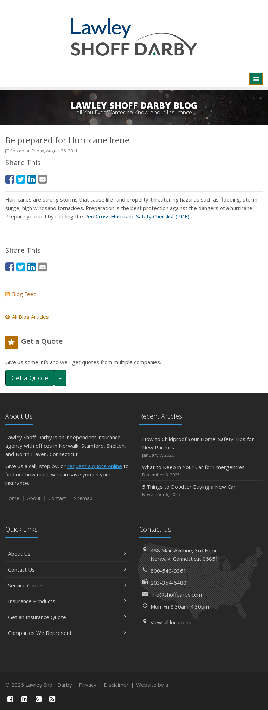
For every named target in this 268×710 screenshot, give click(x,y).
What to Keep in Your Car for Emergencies (201, 471)
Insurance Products (67, 601)
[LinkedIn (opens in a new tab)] (31, 179)
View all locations (171, 622)
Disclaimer (116, 684)
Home (12, 498)
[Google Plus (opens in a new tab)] (38, 699)
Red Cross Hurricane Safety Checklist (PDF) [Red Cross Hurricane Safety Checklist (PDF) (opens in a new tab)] (136, 216)
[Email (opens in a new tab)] (42, 179)
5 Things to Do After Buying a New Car (201, 490)
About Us (67, 553)
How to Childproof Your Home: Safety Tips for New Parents (201, 447)
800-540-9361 (168, 570)
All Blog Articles (27, 316)
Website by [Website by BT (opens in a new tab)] (154, 684)
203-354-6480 (168, 582)
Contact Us (67, 569)
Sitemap (83, 498)
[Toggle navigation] (256, 79)
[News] (52, 699)
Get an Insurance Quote (67, 616)
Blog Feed (21, 293)
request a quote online (94, 465)
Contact (57, 498)
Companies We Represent (67, 632)
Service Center (67, 585)
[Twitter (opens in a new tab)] (20, 179)
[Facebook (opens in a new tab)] (9, 179)
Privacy (87, 684)
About (34, 498)
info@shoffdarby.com (176, 594)
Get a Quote (29, 378)
